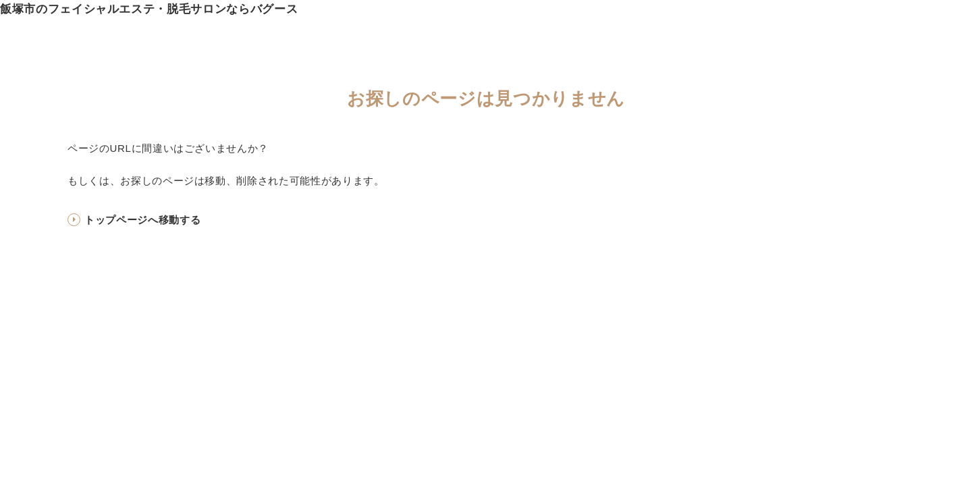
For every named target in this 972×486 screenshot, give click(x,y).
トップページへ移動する (142, 219)
